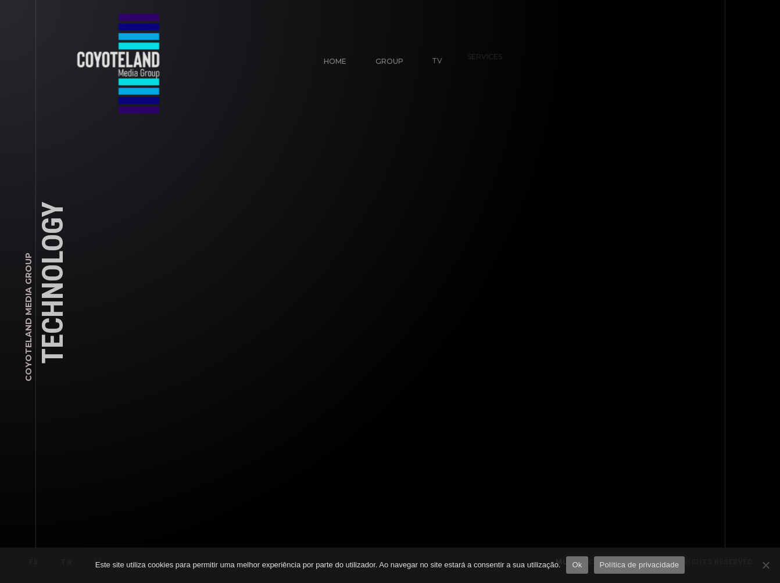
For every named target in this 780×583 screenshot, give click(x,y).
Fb (33, 562)
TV (433, 56)
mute (571, 562)
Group (388, 60)
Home (335, 61)
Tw (65, 561)
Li (93, 557)
